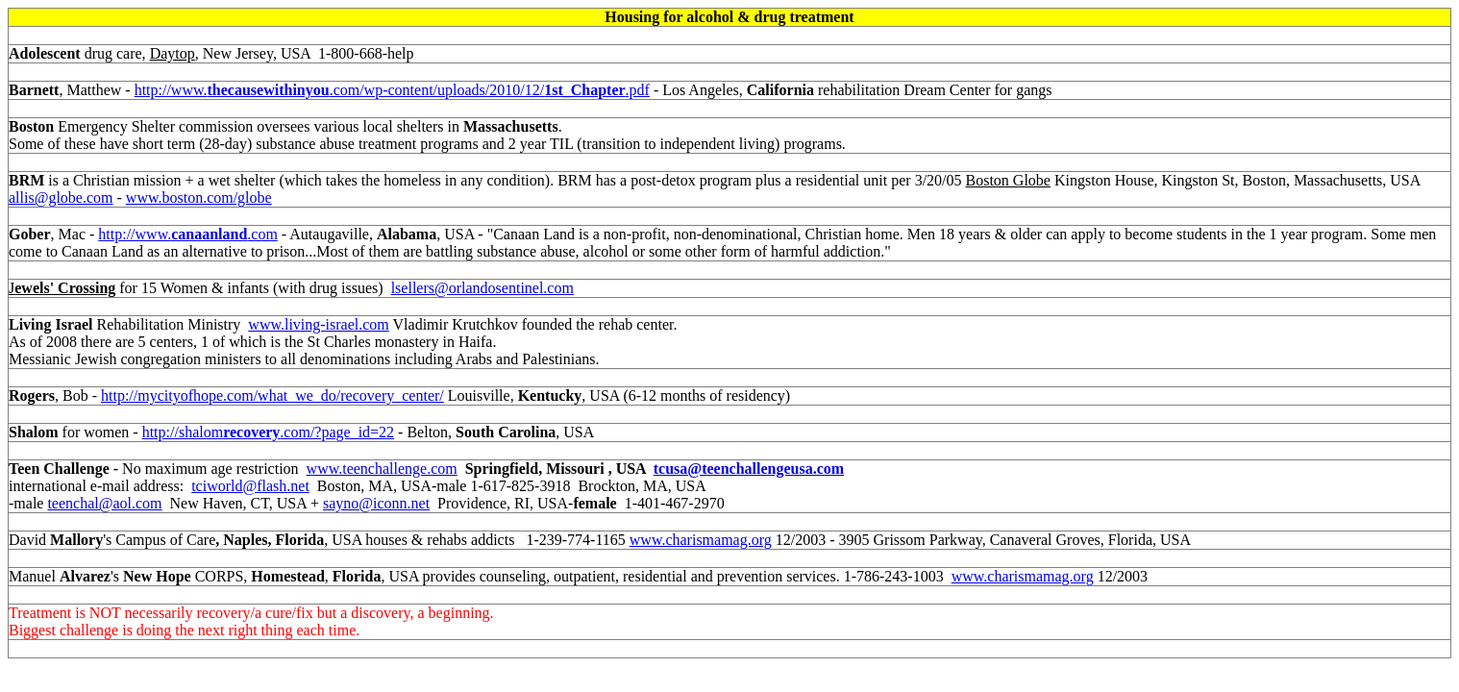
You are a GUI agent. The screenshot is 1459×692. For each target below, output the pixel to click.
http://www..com (188, 234)
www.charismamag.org (701, 539)
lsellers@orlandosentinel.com (482, 288)
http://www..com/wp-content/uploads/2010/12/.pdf (392, 90)
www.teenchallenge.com (382, 468)
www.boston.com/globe (199, 197)
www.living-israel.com (318, 324)
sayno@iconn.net (376, 503)
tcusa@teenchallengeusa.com (749, 468)
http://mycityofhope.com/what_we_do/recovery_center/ (272, 395)
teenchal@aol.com (104, 503)
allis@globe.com (61, 197)
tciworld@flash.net (250, 486)
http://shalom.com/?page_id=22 (268, 432)
